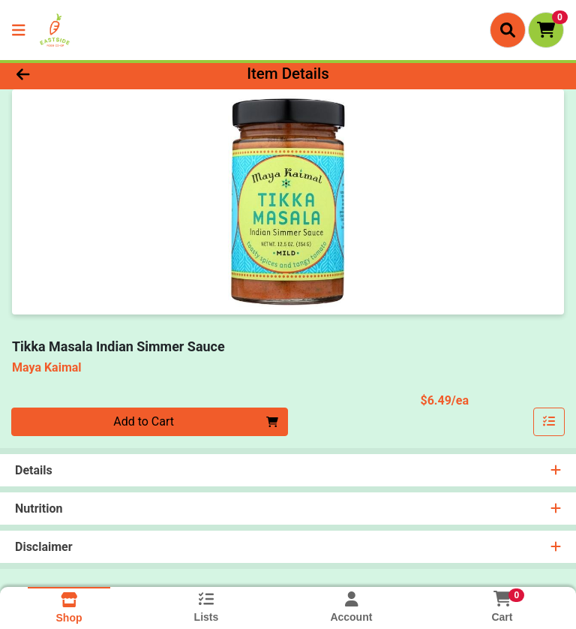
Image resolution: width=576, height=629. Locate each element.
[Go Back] (81, 73)
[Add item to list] (549, 422)
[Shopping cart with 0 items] (546, 30)
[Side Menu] (19, 30)
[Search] (507, 30)
